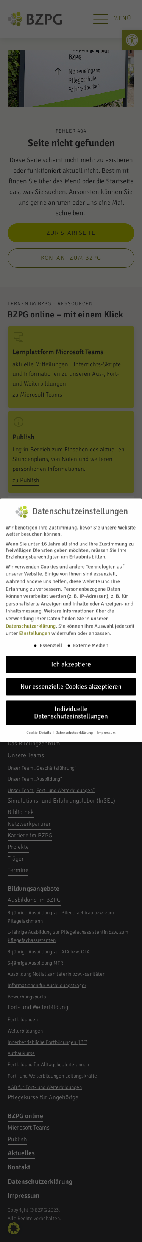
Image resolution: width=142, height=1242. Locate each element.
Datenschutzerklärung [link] (31, 619)
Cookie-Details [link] (39, 726)
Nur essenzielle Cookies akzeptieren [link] (71, 680)
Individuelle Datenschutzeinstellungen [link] (71, 706)
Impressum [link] (106, 726)
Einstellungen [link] (34, 627)
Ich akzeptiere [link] (71, 658)
